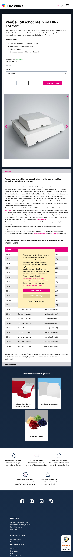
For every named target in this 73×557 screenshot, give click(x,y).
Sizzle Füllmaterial (36, 436)
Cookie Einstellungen (36, 301)
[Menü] (69, 536)
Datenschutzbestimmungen (33, 285)
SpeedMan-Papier (40, 233)
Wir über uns (14, 549)
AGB (11, 553)
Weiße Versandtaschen (49, 404)
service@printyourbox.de (23, 524)
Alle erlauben (36, 290)
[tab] (36, 171)
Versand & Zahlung (17, 556)
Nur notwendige (36, 296)
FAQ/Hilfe (13, 529)
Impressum (14, 551)
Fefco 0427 (8, 210)
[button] (66, 97)
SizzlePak (54, 233)
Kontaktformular (16, 527)
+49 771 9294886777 (20, 522)
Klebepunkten (41, 219)
